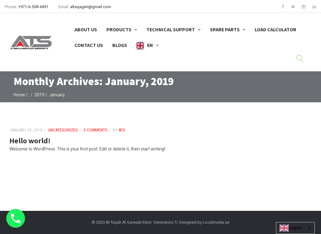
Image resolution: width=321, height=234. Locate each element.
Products (118, 29)
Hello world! (29, 140)
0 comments (95, 130)
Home (19, 95)
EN (150, 45)
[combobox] (295, 228)
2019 (39, 95)
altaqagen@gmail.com (90, 7)
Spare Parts (225, 29)
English (290, 228)
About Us (85, 29)
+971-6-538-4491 (33, 7)
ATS (121, 130)
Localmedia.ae (216, 222)
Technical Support (170, 29)
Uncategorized (63, 130)
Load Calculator (275, 29)
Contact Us (88, 45)
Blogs (119, 45)
